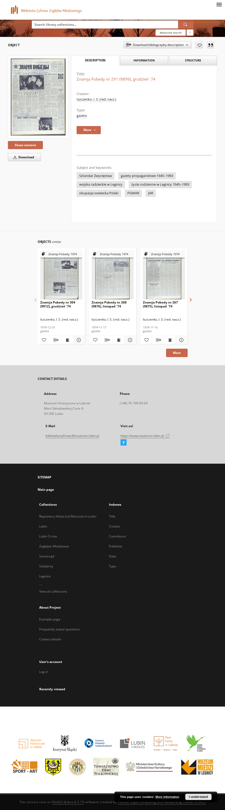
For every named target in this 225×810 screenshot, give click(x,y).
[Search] (185, 24)
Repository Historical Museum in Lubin (67, 516)
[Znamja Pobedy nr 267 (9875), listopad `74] (164, 275)
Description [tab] (95, 60)
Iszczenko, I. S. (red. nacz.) (96, 99)
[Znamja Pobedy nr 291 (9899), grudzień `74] (38, 97)
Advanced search (171, 32)
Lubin (43, 526)
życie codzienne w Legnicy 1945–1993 (160, 184)
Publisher (116, 546)
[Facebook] (124, 442)
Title (112, 516)
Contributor (117, 536)
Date (112, 556)
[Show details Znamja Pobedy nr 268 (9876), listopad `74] (129, 340)
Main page (46, 489)
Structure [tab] (193, 60)
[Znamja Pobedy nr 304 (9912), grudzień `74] (61, 275)
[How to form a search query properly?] (190, 32)
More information (167, 796)
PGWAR (133, 193)
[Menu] (219, 4)
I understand (198, 797)
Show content (25, 145)
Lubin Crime (48, 536)
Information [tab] (144, 60)
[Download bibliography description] (55, 340)
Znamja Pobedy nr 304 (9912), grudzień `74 (57, 304)
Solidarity (46, 566)
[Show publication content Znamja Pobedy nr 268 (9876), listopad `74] (118, 340)
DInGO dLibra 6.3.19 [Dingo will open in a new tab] (68, 802)
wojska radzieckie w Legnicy (100, 184)
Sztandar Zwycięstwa (95, 176)
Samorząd (46, 556)
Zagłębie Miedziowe (54, 546)
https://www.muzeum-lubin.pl (145, 435)
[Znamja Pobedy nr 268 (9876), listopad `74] (112, 275)
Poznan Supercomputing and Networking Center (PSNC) (162, 802)
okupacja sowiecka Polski (98, 193)
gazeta (82, 115)
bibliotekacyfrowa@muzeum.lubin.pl (72, 435)
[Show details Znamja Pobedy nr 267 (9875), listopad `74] (181, 340)
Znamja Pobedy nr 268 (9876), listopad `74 (109, 304)
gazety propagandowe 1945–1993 (147, 176)
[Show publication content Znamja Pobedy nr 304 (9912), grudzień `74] (67, 340)
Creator (115, 526)
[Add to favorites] (199, 44)
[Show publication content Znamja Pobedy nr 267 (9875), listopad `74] (170, 340)
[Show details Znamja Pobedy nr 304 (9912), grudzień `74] (78, 340)
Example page (49, 619)
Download (22, 157)
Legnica (45, 576)
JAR (150, 193)
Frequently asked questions (59, 629)
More (177, 353)
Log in (43, 672)
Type (112, 566)
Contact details (50, 639)
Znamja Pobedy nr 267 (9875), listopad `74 (160, 304)
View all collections (53, 591)
